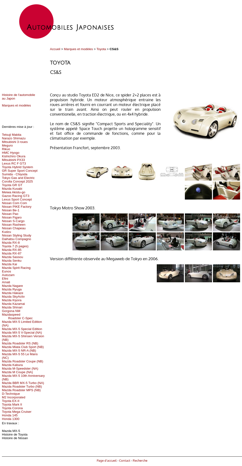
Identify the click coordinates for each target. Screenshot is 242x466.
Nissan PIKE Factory (16, 206)
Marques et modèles (78, 49)
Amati (6, 282)
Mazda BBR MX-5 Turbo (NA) (23, 383)
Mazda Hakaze (12, 293)
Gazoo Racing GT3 (15, 196)
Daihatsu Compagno (16, 239)
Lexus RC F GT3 (14, 163)
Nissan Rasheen (13, 224)
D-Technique (11, 393)
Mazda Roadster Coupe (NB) (22, 361)
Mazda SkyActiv (13, 296)
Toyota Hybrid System (17, 167)
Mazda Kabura (12, 365)
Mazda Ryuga (12, 289)
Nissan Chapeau (14, 228)
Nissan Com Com (14, 203)
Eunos (6, 271)
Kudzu (6, 232)
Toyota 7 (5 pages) (15, 246)
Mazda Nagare (12, 286)
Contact (124, 460)
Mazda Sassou (12, 257)
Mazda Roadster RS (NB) (20, 343)
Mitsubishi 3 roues (15, 142)
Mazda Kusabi (12, 188)
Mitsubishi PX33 (13, 160)
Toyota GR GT (12, 185)
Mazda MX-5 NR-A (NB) (19, 350)
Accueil (55, 49)
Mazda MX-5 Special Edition (22, 329)
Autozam (8, 275)
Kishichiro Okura (13, 156)
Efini (5, 278)
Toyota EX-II (10, 401)
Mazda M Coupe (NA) (17, 372)
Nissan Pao (10, 214)
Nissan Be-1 (10, 210)
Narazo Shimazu (14, 138)
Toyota (101, 49)
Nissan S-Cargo (13, 221)
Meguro (7, 145)
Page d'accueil (107, 460)
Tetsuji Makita (11, 134)
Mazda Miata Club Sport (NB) (23, 347)
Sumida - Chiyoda (14, 174)
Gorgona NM (11, 311)
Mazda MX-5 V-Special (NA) (22, 332)
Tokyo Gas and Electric (18, 178)
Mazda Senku (12, 260)
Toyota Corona (12, 408)
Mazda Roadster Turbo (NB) (22, 386)
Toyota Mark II (12, 404)
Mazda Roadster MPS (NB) (21, 390)
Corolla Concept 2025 (17, 181)
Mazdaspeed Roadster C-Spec (17, 316)
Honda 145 (10, 415)
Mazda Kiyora (12, 300)
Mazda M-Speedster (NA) (20, 368)
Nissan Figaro (12, 217)
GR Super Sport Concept (19, 170)
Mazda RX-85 (12, 250)
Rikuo (6, 149)
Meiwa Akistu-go (13, 192)
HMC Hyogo (10, 152)
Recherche (140, 460)
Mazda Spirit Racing (16, 268)
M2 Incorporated (13, 397)
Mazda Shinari (12, 307)
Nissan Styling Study (16, 235)
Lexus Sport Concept (17, 199)
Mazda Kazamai (13, 304)
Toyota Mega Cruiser (16, 411)
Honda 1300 (10, 419)
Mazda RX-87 (12, 253)
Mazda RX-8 (11, 242)
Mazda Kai (9, 264)
